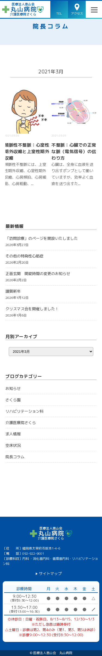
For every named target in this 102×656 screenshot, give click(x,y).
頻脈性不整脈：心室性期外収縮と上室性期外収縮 (26, 151)
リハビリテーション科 (24, 411)
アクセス (77, 13)
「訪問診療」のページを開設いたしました (41, 238)
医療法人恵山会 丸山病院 (52, 653)
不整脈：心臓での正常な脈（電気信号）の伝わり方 (73, 151)
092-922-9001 (33, 553)
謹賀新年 (13, 291)
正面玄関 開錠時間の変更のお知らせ (37, 273)
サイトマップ (50, 574)
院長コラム (51, 26)
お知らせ (13, 388)
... (32, 183)
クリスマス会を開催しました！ (32, 308)
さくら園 (13, 399)
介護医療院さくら (20, 422)
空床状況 (13, 445)
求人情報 (13, 434)
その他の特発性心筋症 (24, 255)
